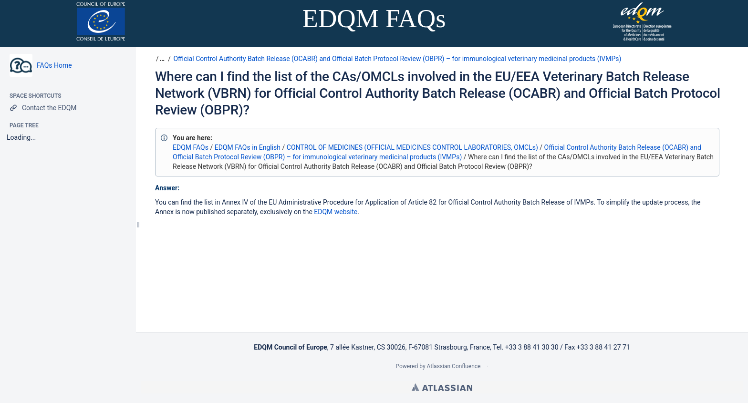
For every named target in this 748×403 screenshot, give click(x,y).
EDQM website (335, 212)
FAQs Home (54, 65)
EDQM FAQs (190, 147)
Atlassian (442, 387)
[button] (161, 59)
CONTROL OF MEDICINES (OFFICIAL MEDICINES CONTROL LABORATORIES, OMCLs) (412, 147)
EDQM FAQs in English (247, 147)
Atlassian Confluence (454, 366)
